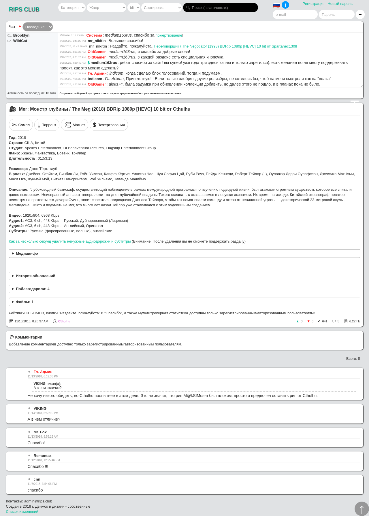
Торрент (46, 125)
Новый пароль (340, 3)
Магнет (74, 125)
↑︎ (361, 509)
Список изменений (22, 511)
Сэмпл (21, 125)
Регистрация (314, 3)
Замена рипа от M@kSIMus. (184, 276)
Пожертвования (109, 125)
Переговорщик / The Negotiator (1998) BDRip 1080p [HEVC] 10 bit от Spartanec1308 (225, 46)
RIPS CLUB (24, 9)
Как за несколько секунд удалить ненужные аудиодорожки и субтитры (70, 241)
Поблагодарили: (32, 289)
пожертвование (168, 35)
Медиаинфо (27, 253)
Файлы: (24, 302)
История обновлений (35, 276)
